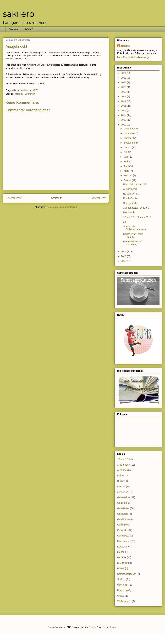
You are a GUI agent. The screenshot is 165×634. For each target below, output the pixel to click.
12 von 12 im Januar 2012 (137, 217)
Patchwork (128, 212)
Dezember (129, 128)
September (130, 142)
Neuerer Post (13, 198)
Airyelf (92, 627)
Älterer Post (99, 198)
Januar (128, 180)
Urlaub (120, 595)
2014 (124, 115)
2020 (124, 87)
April (126, 166)
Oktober (128, 138)
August (128, 147)
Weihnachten (124, 601)
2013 (124, 119)
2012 (124, 124)
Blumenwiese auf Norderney (132, 243)
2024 (124, 73)
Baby (120, 475)
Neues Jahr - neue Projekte (133, 235)
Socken (121, 579)
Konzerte (122, 546)
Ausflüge (121, 470)
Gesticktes (122, 530)
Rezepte (121, 557)
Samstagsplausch (126, 574)
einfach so (18, 94)
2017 (124, 101)
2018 (124, 96)
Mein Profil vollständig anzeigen (134, 57)
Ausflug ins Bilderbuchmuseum (134, 228)
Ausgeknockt (130, 189)
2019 (124, 91)
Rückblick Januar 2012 (135, 184)
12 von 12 (122, 459)
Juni (126, 156)
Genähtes (122, 519)
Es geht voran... (131, 193)
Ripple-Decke (130, 198)
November (129, 133)
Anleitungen (123, 464)
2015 (124, 110)
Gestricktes (123, 535)
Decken (121, 486)
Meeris (120, 552)
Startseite (13, 29)
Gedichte (122, 502)
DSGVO (29, 29)
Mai (126, 161)
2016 (124, 105)
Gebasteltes (123, 497)
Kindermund (123, 541)
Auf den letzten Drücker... (136, 207)
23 (124, 221)
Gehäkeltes (123, 508)
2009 (124, 261)
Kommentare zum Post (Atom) (62, 207)
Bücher (121, 481)
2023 (124, 77)
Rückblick (122, 563)
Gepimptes (123, 524)
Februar (128, 175)
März (127, 170)
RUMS (120, 568)
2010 (124, 256)
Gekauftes (122, 513)
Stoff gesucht (130, 203)
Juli (126, 152)
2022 (124, 82)
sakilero (18, 14)
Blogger (112, 627)
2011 (124, 251)
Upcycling (122, 590)
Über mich (30, 94)
